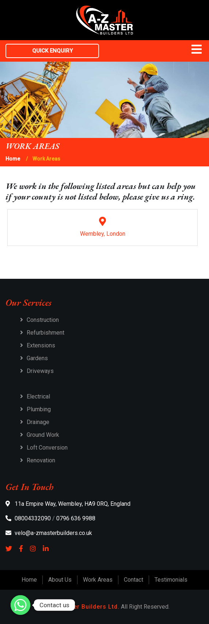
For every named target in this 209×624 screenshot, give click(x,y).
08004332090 (28, 518)
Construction (43, 319)
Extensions (41, 345)
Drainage (38, 422)
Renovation (41, 460)
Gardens (37, 358)
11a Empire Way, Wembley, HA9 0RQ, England (67, 503)
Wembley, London (102, 227)
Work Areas (98, 579)
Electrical (38, 396)
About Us (60, 579)
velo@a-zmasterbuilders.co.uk (48, 532)
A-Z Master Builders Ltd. (82, 606)
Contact (133, 579)
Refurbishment (45, 332)
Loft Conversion (47, 447)
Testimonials (171, 579)
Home (12, 159)
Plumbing (39, 409)
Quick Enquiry (52, 50)
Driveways (40, 370)
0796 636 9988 (75, 518)
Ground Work (43, 434)
